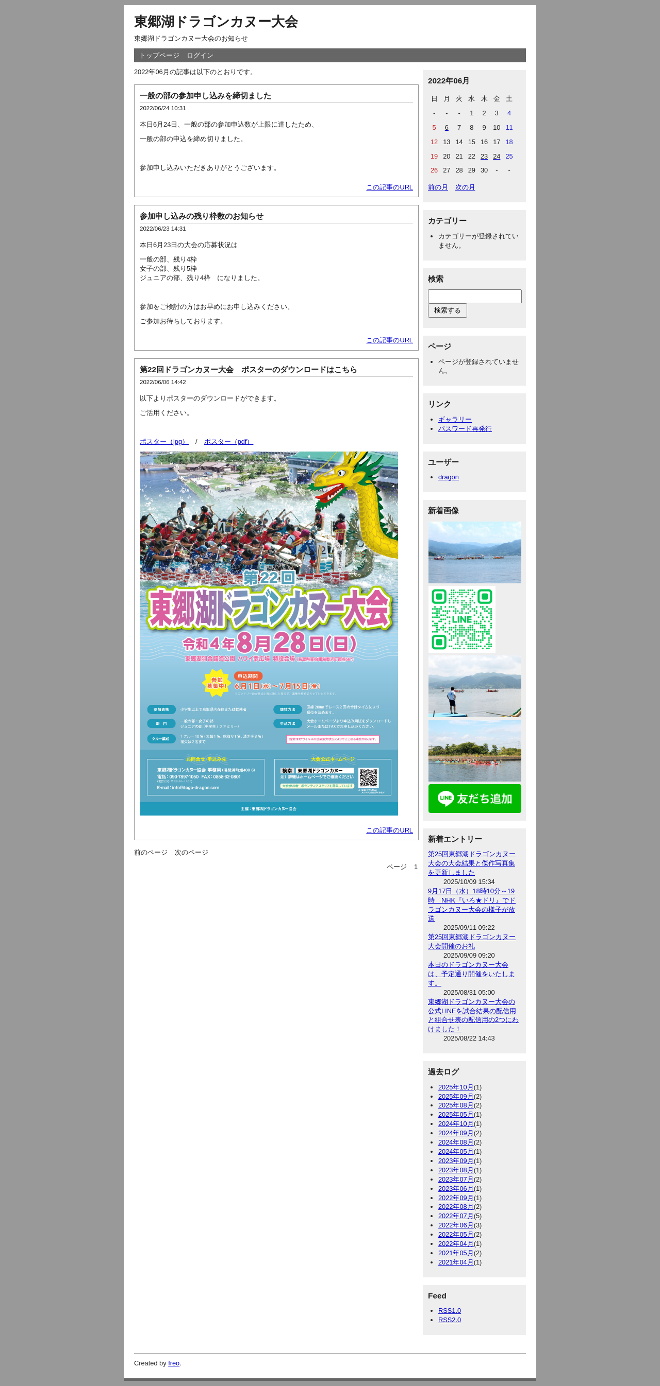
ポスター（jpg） (164, 441)
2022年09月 (456, 1198)
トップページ (159, 55)
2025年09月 (456, 1096)
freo (173, 1363)
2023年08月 (456, 1170)
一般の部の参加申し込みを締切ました (205, 95)
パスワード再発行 (465, 428)
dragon (448, 477)
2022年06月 (456, 1225)
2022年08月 (456, 1206)
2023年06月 (456, 1188)
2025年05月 (456, 1114)
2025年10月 (456, 1087)
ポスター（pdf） (229, 441)
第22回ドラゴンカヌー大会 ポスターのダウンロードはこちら (248, 369)
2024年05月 (456, 1151)
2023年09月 (456, 1161)
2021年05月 (456, 1253)
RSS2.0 (449, 1320)
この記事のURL (389, 187)
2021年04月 (456, 1262)
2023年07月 (456, 1179)
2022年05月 (456, 1234)
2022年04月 (456, 1244)
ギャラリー (455, 419)
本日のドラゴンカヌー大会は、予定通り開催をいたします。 (471, 974)
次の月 (465, 187)
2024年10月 (456, 1124)
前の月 (438, 187)
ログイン (200, 55)
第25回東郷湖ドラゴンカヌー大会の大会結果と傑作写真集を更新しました (472, 863)
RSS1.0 (449, 1310)
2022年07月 (456, 1216)
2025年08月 (456, 1105)
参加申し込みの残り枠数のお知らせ (201, 216)
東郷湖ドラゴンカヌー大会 (216, 21)
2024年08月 (456, 1142)
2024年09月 (456, 1133)
